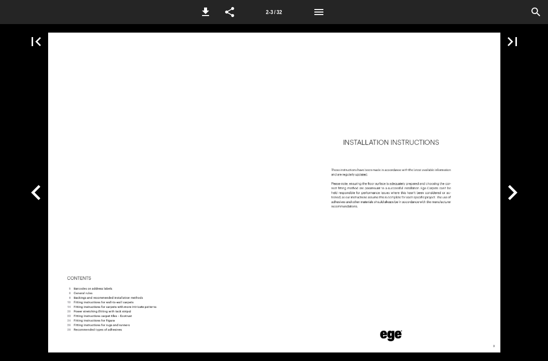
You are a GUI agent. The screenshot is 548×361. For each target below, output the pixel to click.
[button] (206, 12)
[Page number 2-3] (274, 12)
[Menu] (319, 12)
